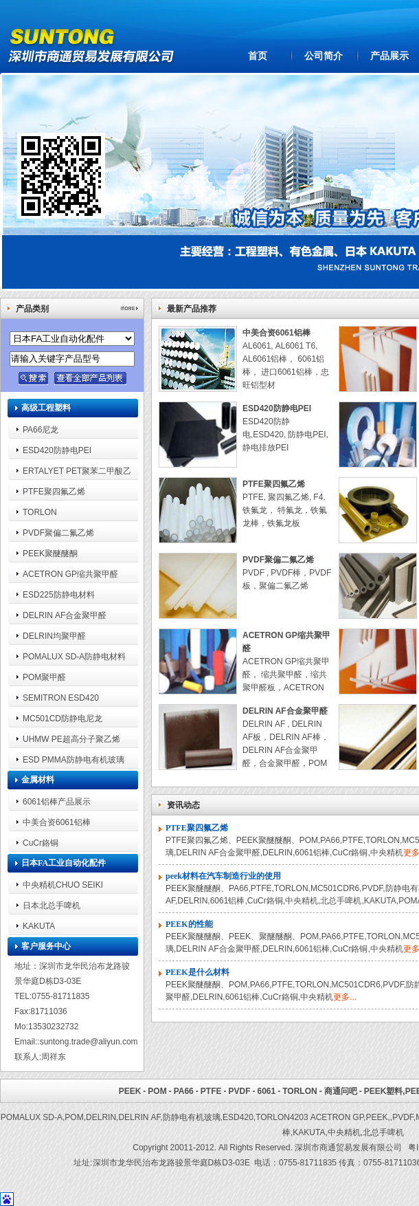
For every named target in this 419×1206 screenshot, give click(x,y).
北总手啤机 (383, 1132)
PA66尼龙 (40, 429)
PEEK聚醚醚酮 (50, 553)
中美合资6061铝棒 (57, 822)
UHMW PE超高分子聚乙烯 (71, 739)
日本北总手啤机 (51, 905)
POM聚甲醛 (44, 677)
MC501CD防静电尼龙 (62, 718)
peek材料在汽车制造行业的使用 (223, 876)
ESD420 (238, 1117)
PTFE (211, 1091)
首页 (257, 56)
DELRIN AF (139, 1117)
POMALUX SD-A (32, 1117)
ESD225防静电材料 (59, 594)
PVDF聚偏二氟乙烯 (58, 532)
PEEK (130, 1091)
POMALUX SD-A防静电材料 (74, 656)
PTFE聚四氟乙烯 (54, 491)
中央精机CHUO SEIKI (63, 884)
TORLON (40, 512)
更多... (344, 996)
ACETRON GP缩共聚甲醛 (70, 574)
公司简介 (323, 56)
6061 (266, 1091)
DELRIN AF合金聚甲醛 (64, 615)
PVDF (239, 1091)
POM (157, 1091)
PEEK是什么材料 (197, 972)
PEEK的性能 (189, 924)
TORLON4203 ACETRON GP (309, 1117)
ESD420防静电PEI (57, 450)
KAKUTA (39, 926)
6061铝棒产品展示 (57, 801)
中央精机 (344, 1132)
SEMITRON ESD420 (61, 697)
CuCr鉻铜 (40, 842)
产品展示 (389, 56)
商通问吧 (340, 1091)
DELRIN (101, 1117)
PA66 (184, 1091)
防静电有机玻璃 (191, 1117)
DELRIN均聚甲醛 (54, 636)
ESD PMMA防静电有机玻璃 (73, 759)
